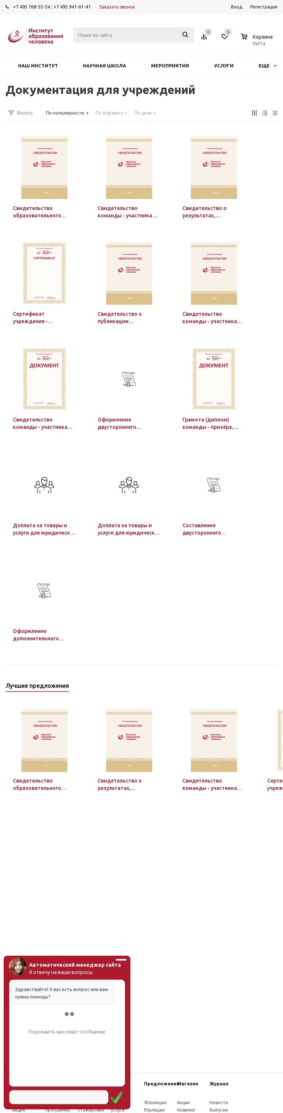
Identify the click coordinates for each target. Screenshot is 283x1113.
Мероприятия (170, 65)
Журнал (219, 1083)
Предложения (161, 1083)
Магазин (187, 1083)
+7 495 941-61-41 (72, 6)
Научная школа (104, 65)
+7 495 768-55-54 (31, 6)
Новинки (186, 1109)
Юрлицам (154, 1109)
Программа (57, 1109)
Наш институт (38, 65)
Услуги (224, 65)
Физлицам (155, 1102)
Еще (268, 65)
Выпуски (219, 1109)
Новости (219, 1102)
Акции (18, 1109)
